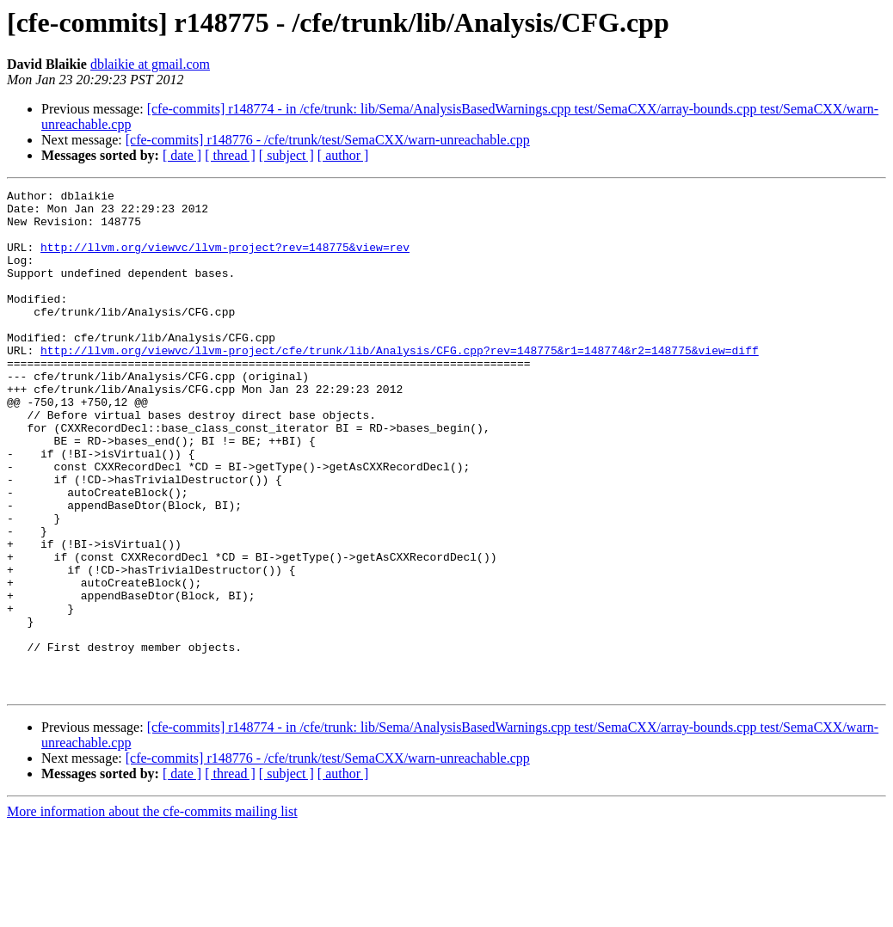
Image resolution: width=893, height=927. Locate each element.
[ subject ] (286, 155)
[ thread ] (230, 155)
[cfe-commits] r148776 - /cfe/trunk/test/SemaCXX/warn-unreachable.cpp (328, 139)
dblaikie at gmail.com (150, 64)
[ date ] (182, 155)
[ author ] (343, 155)
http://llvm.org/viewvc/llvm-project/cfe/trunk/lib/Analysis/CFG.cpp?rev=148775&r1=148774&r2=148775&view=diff (399, 383)
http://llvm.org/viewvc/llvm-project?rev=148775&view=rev (225, 259)
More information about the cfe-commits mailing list (152, 912)
